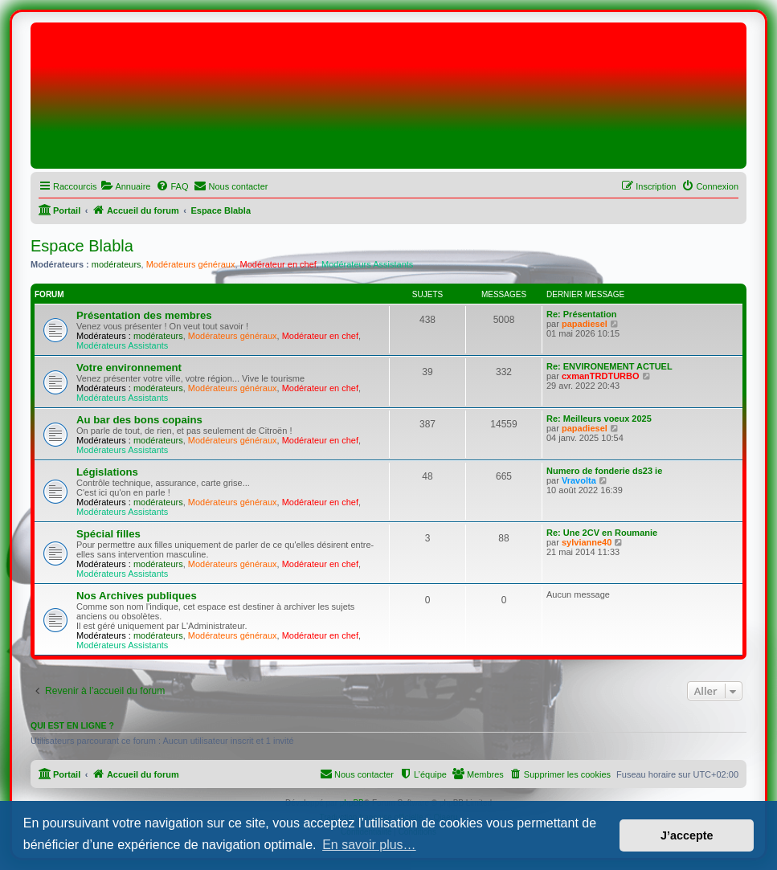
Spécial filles (108, 534)
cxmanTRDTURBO (601, 376)
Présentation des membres (144, 315)
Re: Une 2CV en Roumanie (601, 532)
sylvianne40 (586, 542)
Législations (107, 472)
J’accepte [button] (687, 835)
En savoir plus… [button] (369, 845)
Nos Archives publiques (136, 596)
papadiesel (584, 324)
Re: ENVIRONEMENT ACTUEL (609, 366)
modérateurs (116, 264)
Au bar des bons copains (139, 420)
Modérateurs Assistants (367, 264)
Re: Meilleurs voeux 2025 (599, 418)
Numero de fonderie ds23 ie (604, 471)
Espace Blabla (82, 246)
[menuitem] (125, 186)
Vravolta (579, 480)
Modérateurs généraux (190, 264)
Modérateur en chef (278, 264)
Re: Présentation (581, 314)
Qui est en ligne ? (72, 725)
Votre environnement (129, 367)
